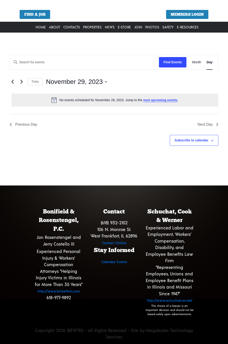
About (54, 27)
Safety (168, 27)
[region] (114, 12)
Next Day (208, 124)
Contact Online (114, 243)
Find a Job (35, 14)
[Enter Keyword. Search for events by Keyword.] (84, 62)
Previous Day (23, 124)
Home (41, 27)
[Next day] (21, 82)
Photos (152, 27)
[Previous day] (12, 82)
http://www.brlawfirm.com (59, 291)
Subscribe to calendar (191, 140)
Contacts (71, 27)
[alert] (115, 100)
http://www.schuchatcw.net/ (169, 300)
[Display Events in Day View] (210, 62)
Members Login (187, 14)
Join (138, 27)
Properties (92, 27)
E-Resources (187, 27)
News (110, 27)
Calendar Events (114, 262)
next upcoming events (160, 100)
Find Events (173, 62)
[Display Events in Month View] (196, 62)
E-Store (124, 27)
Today (35, 81)
